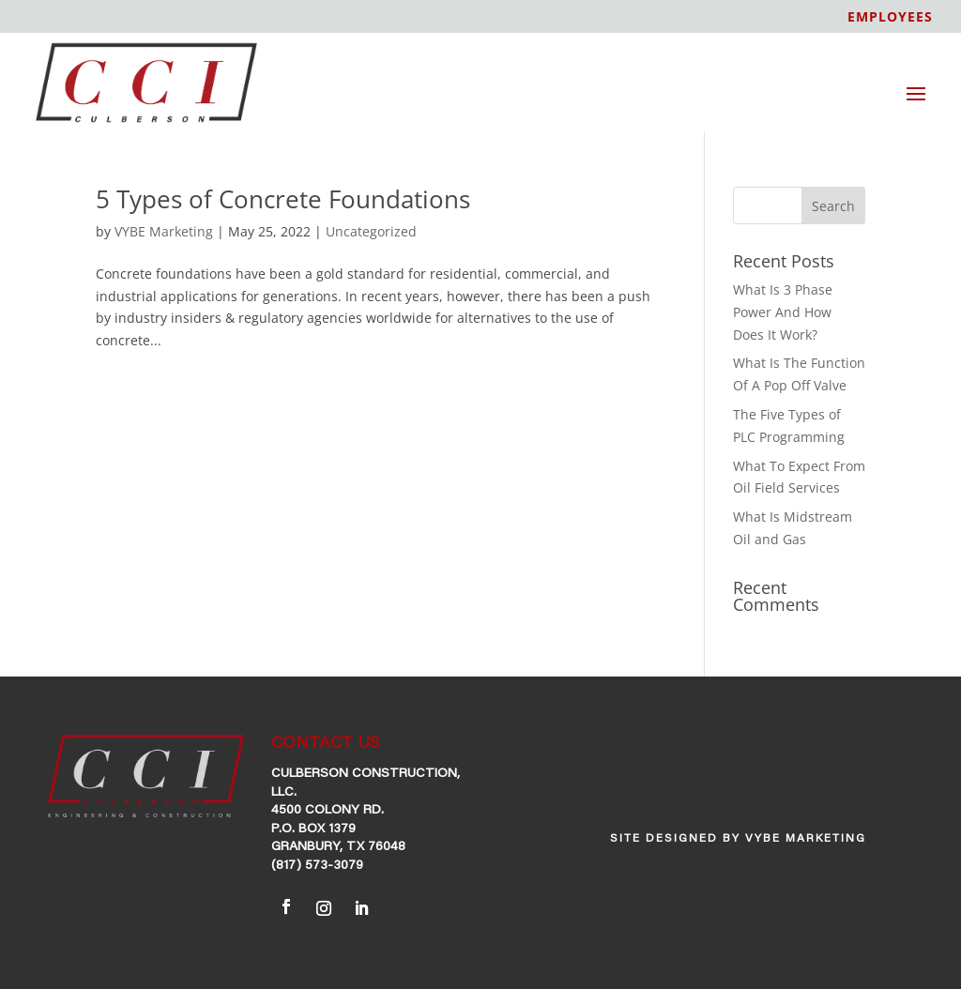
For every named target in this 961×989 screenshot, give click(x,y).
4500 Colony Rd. (327, 810)
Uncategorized (371, 231)
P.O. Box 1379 (313, 829)
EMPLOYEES (890, 17)
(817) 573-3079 (317, 866)
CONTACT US (325, 744)
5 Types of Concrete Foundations (283, 199)
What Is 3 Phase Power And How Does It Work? (782, 312)
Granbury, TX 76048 (338, 847)
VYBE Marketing (163, 231)
